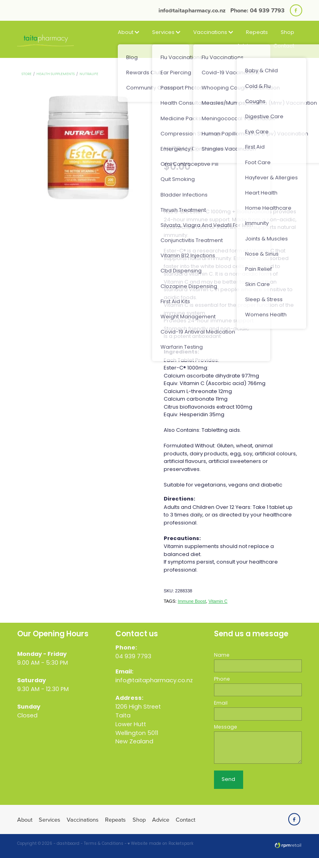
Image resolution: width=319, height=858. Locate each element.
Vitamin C (217, 601)
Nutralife (88, 74)
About (128, 32)
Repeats (257, 32)
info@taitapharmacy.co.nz (192, 10)
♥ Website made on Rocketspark (161, 844)
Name (222, 655)
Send (228, 779)
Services (166, 32)
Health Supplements (55, 74)
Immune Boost (192, 601)
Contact (283, 46)
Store (27, 74)
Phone (222, 679)
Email (221, 703)
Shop (287, 32)
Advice (249, 46)
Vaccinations (213, 32)
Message (225, 727)
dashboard (68, 844)
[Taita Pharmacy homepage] (45, 39)
